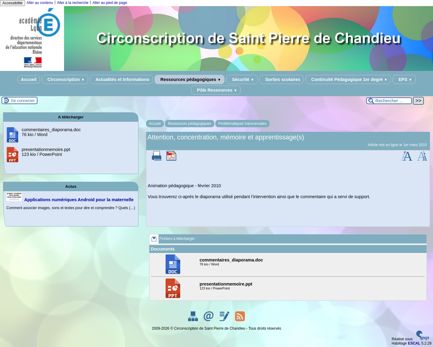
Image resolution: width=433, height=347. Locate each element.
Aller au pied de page (109, 3)
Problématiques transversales (242, 123)
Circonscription (65, 79)
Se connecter (23, 100)
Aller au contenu (40, 3)
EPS (404, 79)
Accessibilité (12, 3)
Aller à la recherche (72, 3)
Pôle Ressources (216, 90)
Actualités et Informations (121, 79)
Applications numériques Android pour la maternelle (79, 199)
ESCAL (414, 343)
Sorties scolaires (281, 79)
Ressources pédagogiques (189, 79)
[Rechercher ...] (389, 100)
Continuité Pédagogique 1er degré (348, 79)
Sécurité (242, 79)
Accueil (28, 79)
